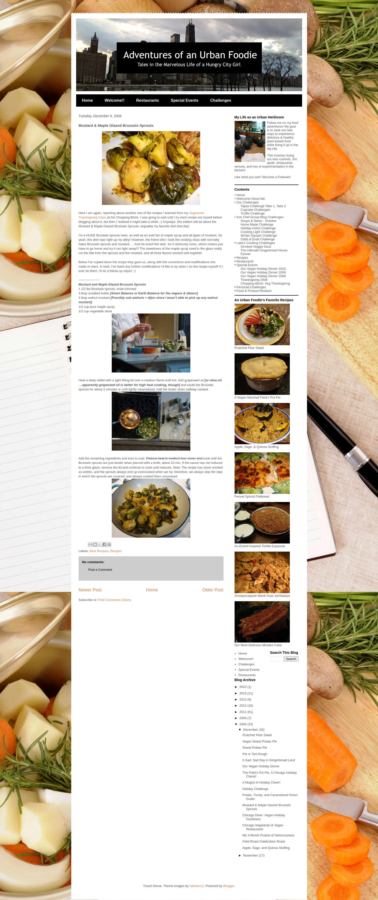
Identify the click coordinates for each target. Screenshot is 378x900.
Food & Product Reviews (254, 291)
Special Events (184, 100)
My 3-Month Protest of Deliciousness (268, 835)
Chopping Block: (253, 283)
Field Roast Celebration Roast (263, 841)
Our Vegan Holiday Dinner (261, 766)
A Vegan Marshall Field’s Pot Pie (262, 395)
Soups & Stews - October (259, 221)
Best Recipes (99, 551)
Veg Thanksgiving (277, 283)
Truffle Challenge (253, 213)
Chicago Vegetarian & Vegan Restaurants (262, 827)
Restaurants (147, 100)
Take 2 (281, 206)
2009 (243, 718)
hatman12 (197, 886)
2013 (243, 699)
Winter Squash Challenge (259, 235)
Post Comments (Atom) (114, 600)
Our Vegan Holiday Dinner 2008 (263, 276)
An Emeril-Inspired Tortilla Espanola (262, 544)
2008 (243, 724)
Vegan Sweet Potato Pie (259, 741)
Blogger (228, 886)
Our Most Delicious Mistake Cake (262, 643)
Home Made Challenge (257, 224)
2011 (243, 712)
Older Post (213, 589)
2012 (243, 705)
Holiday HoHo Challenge (258, 228)
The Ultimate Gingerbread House (264, 250)
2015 (243, 693)
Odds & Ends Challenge (258, 239)
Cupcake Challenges (255, 210)
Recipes (116, 551)
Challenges (220, 100)
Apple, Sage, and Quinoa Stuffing (266, 848)
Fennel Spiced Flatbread (262, 494)
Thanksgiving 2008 (254, 280)
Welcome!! (115, 100)
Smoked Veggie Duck (256, 246)
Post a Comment (100, 569)
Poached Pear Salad (262, 346)
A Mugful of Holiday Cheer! (261, 782)
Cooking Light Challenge (258, 232)
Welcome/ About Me (251, 198)
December (251, 729)
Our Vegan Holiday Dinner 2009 (263, 272)
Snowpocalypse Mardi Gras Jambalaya (262, 594)
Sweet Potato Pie (254, 747)
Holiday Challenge (255, 789)
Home (87, 100)
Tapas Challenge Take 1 (258, 206)
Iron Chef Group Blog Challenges (260, 217)
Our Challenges (248, 202)
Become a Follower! (277, 177)
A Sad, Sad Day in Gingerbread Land (268, 760)
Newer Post (90, 589)
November (251, 855)
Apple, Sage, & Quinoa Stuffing (262, 445)
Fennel (246, 254)
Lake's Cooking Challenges (256, 243)
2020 (243, 687)
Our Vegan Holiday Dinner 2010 (263, 269)
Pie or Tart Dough (254, 754)
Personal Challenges (251, 287)
